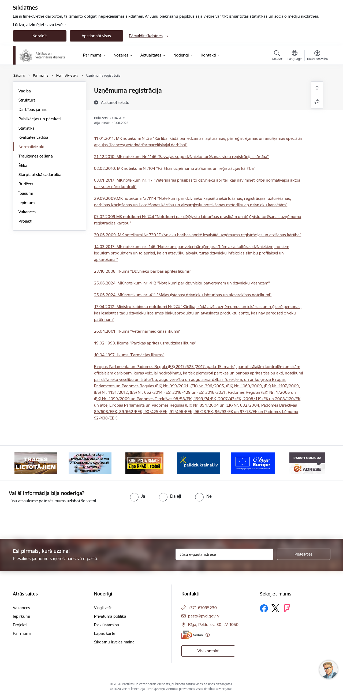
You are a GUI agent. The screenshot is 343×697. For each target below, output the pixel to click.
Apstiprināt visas (96, 35)
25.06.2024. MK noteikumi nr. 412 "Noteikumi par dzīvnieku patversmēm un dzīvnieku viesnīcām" (182, 283)
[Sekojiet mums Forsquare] (287, 608)
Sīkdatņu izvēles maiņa (114, 641)
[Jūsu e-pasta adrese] (224, 554)
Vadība (24, 90)
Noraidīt (39, 35)
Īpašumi (25, 193)
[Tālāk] (318, 463)
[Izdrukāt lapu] (317, 88)
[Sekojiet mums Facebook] (264, 608)
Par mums (22, 633)
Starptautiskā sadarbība (39, 174)
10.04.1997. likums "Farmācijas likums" (129, 354)
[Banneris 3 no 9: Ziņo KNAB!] (144, 462)
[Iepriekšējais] (25, 463)
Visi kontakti (208, 650)
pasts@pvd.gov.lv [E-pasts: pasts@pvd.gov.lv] (203, 616)
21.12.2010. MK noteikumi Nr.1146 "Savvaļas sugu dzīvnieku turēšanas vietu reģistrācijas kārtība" (181, 156)
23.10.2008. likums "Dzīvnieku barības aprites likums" (142, 271)
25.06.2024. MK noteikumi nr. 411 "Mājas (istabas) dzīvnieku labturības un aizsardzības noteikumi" (182, 294)
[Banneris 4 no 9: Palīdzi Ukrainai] (198, 462)
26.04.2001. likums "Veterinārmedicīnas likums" (137, 331)
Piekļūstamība (106, 624)
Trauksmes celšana (35, 156)
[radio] (137, 496)
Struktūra (27, 100)
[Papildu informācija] (208, 635)
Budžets (25, 183)
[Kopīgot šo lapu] (317, 101)
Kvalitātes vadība (33, 137)
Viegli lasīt (102, 607)
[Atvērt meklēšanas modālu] (277, 56)
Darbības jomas (32, 109)
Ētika (22, 165)
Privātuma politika (110, 616)
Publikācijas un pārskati (39, 118)
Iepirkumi (26, 202)
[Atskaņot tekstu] (115, 102)
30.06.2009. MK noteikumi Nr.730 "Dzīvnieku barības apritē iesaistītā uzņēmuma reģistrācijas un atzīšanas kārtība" (197, 234)
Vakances (27, 211)
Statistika (26, 128)
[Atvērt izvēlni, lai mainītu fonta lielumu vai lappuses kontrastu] (317, 56)
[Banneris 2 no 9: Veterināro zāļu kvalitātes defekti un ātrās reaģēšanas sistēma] (90, 462)
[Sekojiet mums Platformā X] (275, 608)
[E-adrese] (192, 634)
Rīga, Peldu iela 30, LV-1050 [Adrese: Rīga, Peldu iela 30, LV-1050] (213, 624)
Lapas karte (104, 633)
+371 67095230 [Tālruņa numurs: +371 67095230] (202, 607)
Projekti (25, 221)
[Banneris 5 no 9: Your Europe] (253, 462)
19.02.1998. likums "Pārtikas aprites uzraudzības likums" (145, 343)
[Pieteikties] (303, 554)
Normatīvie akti (31, 146)
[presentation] (44, 518)
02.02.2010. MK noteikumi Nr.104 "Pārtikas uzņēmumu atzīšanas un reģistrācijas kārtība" (174, 168)
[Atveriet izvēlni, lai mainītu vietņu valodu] (294, 56)
